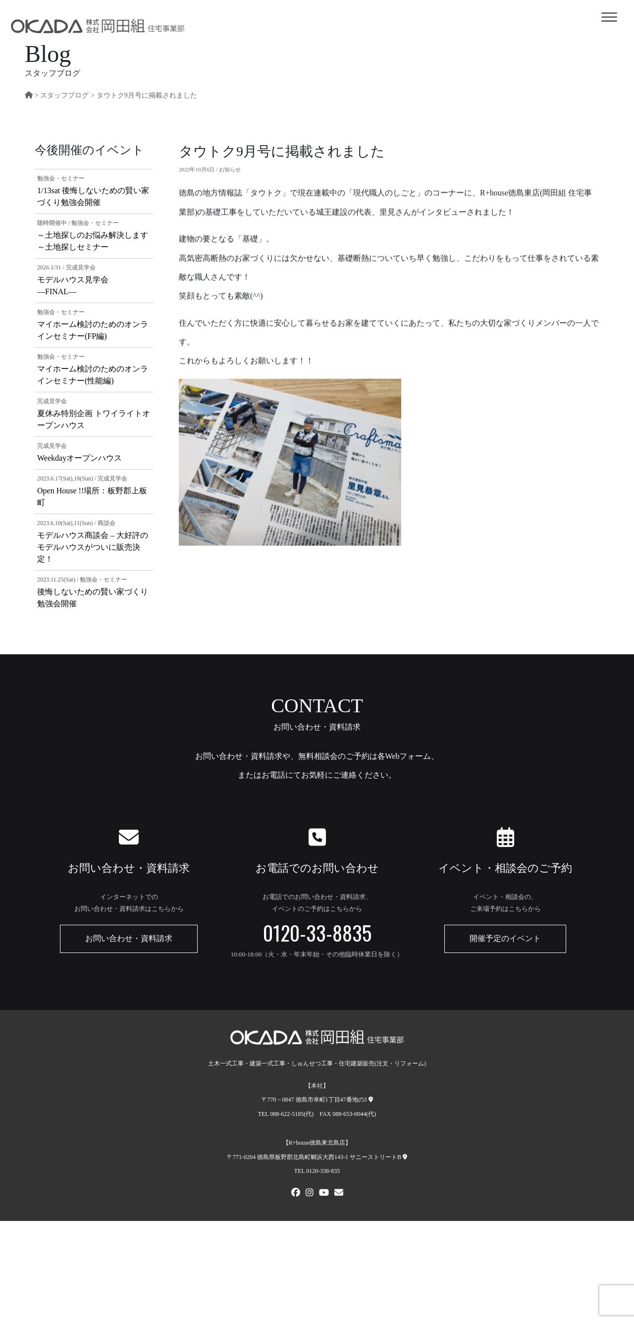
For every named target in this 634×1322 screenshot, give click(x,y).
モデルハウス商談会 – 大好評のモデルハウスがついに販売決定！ (92, 547)
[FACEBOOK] (295, 1193)
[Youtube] (324, 1193)
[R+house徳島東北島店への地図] (405, 1157)
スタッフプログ (64, 95)
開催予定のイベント (505, 938)
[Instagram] (310, 1193)
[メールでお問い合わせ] (338, 1193)
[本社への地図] (371, 1099)
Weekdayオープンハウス (79, 458)
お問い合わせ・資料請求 (128, 938)
